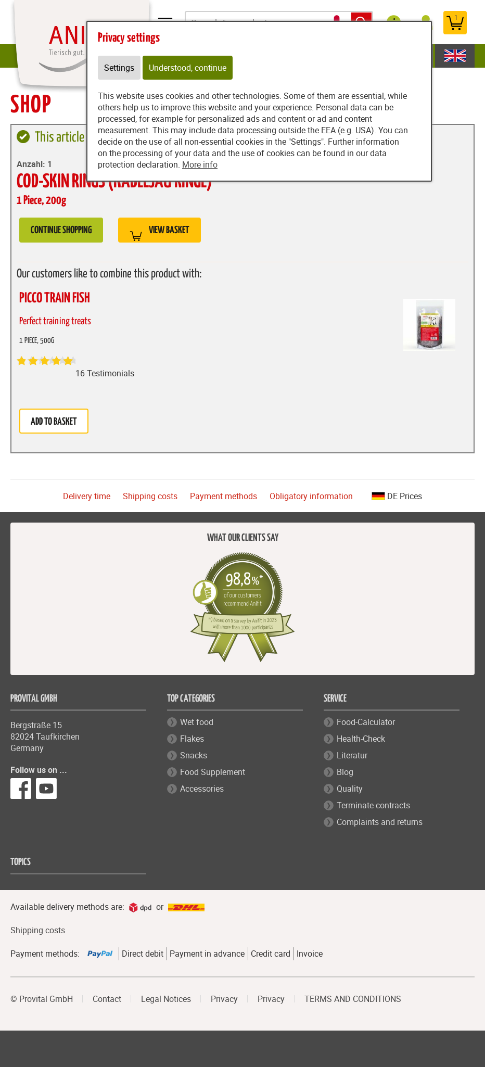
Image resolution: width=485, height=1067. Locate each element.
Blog (345, 772)
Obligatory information (311, 496)
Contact (107, 998)
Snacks (193, 755)
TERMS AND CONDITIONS (352, 998)
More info (200, 164)
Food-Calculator (366, 722)
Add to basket (54, 422)
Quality (350, 788)
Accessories (202, 788)
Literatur (352, 755)
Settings (119, 67)
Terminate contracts (373, 805)
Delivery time (86, 496)
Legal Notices (166, 998)
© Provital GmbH (41, 998)
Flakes (192, 738)
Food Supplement (212, 772)
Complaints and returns (380, 822)
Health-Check (361, 738)
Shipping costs (150, 496)
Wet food (196, 722)
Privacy (224, 998)
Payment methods (223, 496)
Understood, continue (187, 67)
